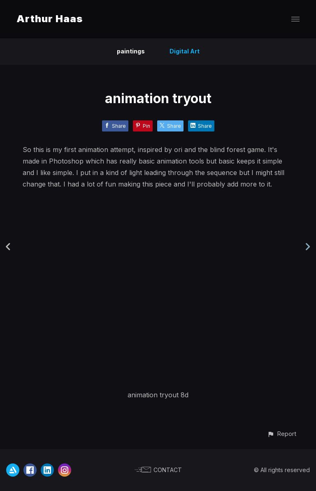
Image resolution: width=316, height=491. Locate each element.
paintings (131, 51)
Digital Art (185, 51)
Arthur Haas (49, 19)
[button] (282, 433)
